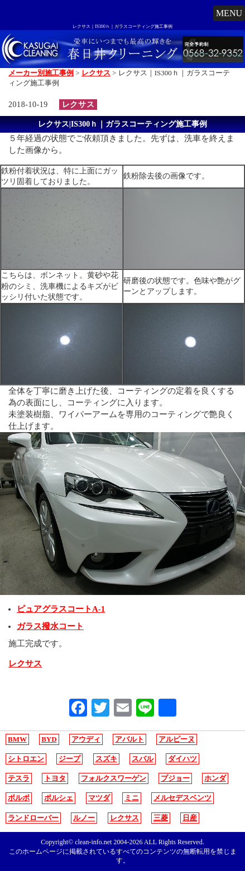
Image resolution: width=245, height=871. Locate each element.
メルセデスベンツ (182, 797)
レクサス (78, 104)
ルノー (84, 818)
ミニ (131, 797)
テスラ (19, 778)
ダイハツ (182, 758)
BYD (48, 739)
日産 (189, 818)
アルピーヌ (176, 739)
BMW (17, 739)
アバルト (129, 739)
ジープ (69, 758)
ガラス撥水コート (50, 626)
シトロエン (26, 758)
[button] (229, 13)
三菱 (160, 818)
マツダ (99, 797)
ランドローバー (33, 818)
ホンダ (215, 778)
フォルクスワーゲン (113, 778)
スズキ (106, 758)
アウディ (85, 739)
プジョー (175, 778)
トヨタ (55, 778)
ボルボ (19, 797)
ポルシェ (58, 797)
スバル (142, 758)
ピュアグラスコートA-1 (61, 608)
